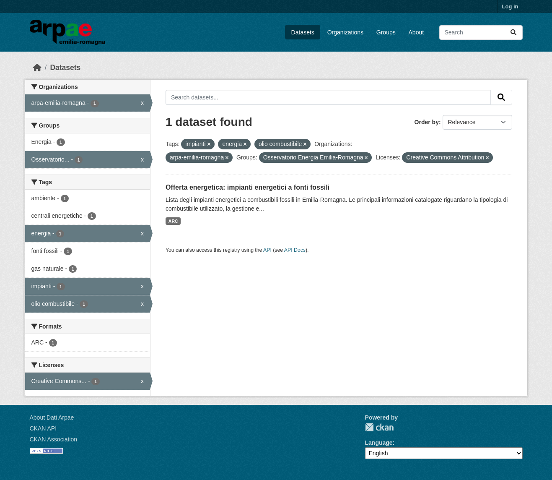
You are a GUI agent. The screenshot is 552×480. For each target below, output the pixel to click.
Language (379, 442)
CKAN (379, 427)
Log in (510, 6)
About (416, 32)
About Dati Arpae (52, 417)
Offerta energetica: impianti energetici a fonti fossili (247, 187)
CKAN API (43, 428)
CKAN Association (54, 439)
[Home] (37, 67)
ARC (173, 221)
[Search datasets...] (481, 32)
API (267, 250)
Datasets (302, 32)
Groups (386, 32)
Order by (427, 122)
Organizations (345, 32)
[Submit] (513, 32)
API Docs (295, 250)
